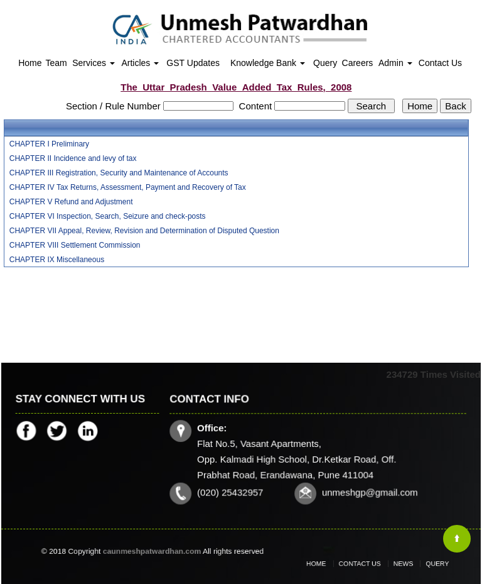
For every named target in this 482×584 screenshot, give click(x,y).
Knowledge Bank (267, 63)
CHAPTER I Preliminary (49, 144)
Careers (357, 63)
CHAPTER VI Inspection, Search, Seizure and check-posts (107, 216)
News (397, 564)
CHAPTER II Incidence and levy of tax (73, 158)
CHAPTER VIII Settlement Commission (75, 245)
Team (56, 63)
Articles (140, 63)
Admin (395, 63)
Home (29, 63)
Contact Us (440, 63)
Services (93, 63)
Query (325, 63)
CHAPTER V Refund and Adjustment (71, 201)
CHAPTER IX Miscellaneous (56, 259)
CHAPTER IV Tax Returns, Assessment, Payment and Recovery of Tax (127, 187)
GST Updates (193, 63)
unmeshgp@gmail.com (368, 491)
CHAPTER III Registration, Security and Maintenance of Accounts (118, 172)
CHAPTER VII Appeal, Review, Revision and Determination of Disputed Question (144, 230)
